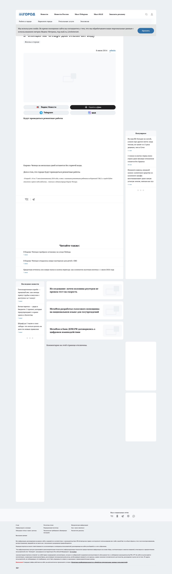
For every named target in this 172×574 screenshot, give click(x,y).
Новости (44, 14)
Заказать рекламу (117, 14)
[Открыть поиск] (146, 14)
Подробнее (73, 552)
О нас (17, 525)
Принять (146, 31)
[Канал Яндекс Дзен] (93, 107)
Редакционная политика (51, 528)
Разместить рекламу (77, 530)
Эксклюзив (84, 21)
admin (112, 50)
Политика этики (48, 525)
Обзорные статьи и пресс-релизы (26, 530)
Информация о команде (23, 528)
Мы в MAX (98, 14)
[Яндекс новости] (46, 107)
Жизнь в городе (32, 42)
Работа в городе (25, 21)
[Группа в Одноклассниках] (117, 516)
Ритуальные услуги (66, 21)
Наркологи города (45, 21)
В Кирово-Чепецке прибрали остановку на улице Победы (69, 253)
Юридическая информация (79, 525)
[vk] (27, 199)
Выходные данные (21, 535)
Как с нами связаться (77, 528)
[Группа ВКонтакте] (112, 516)
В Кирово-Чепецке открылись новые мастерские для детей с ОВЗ (69, 262)
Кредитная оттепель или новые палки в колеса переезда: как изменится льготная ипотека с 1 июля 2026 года (69, 271)
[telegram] (34, 199)
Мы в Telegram (81, 14)
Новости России (61, 14)
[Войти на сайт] (152, 14)
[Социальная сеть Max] (93, 113)
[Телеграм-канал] (46, 113)
